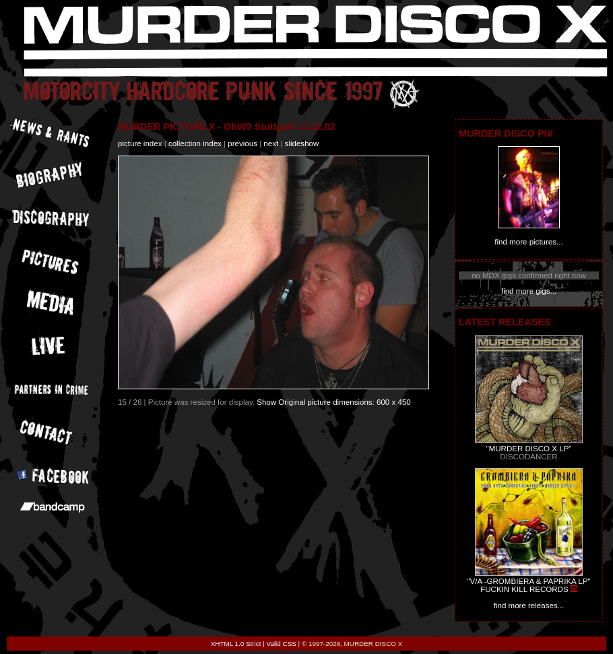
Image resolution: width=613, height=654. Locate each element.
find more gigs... (528, 291)
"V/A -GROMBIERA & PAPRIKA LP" (528, 581)
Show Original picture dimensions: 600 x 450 (334, 402)
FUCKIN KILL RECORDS (524, 589)
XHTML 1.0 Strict (236, 643)
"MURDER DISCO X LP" (529, 449)
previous (242, 143)
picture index (140, 143)
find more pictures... (528, 242)
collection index (195, 143)
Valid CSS (281, 643)
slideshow (302, 143)
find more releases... (529, 605)
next (270, 143)
